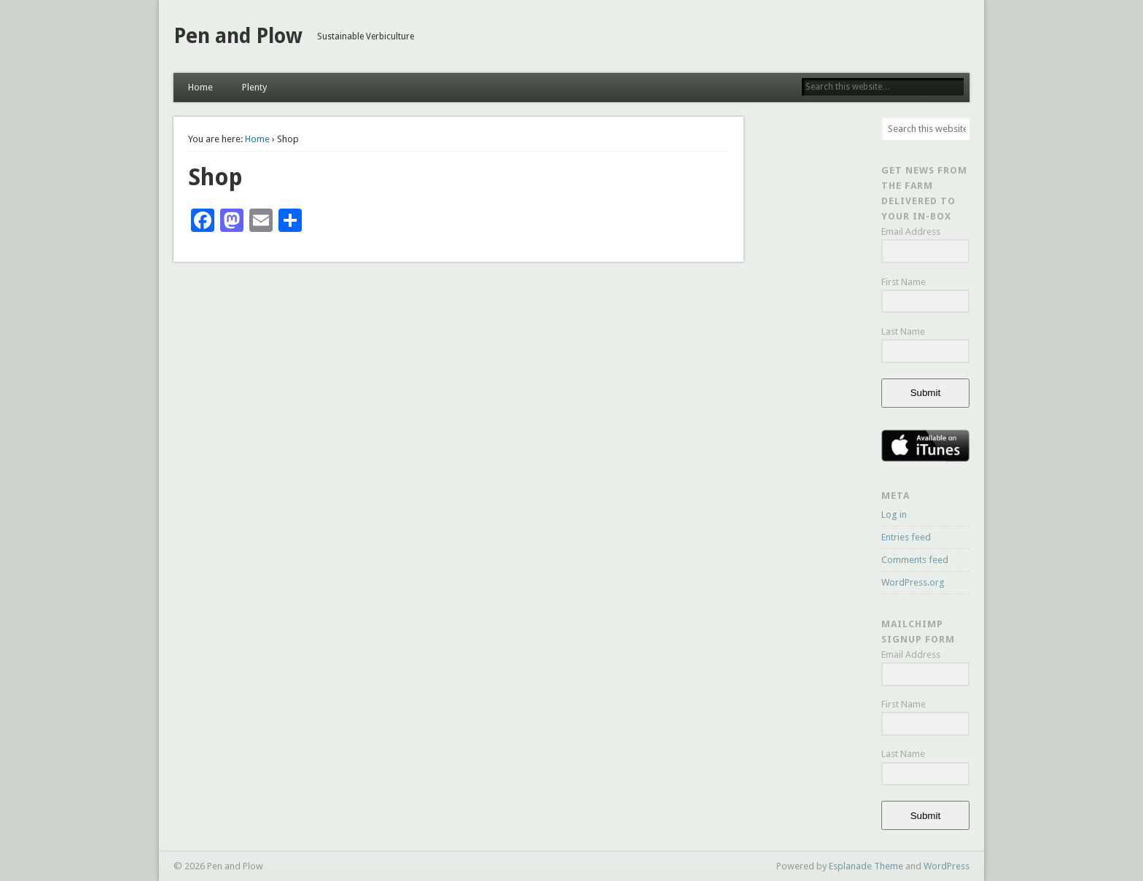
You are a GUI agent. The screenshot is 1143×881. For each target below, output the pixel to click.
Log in (894, 514)
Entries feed (906, 537)
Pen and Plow (238, 36)
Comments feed (914, 559)
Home (200, 87)
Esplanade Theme (866, 866)
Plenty (254, 87)
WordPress (947, 866)
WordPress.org (913, 582)
